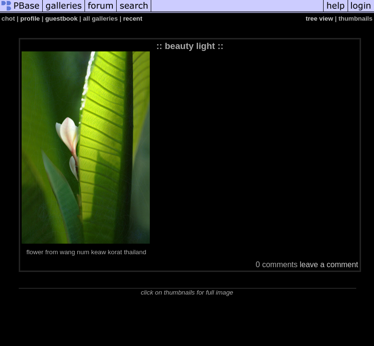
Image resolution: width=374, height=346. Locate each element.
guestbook (61, 18)
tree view (319, 18)
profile (30, 18)
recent (132, 18)
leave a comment (329, 264)
